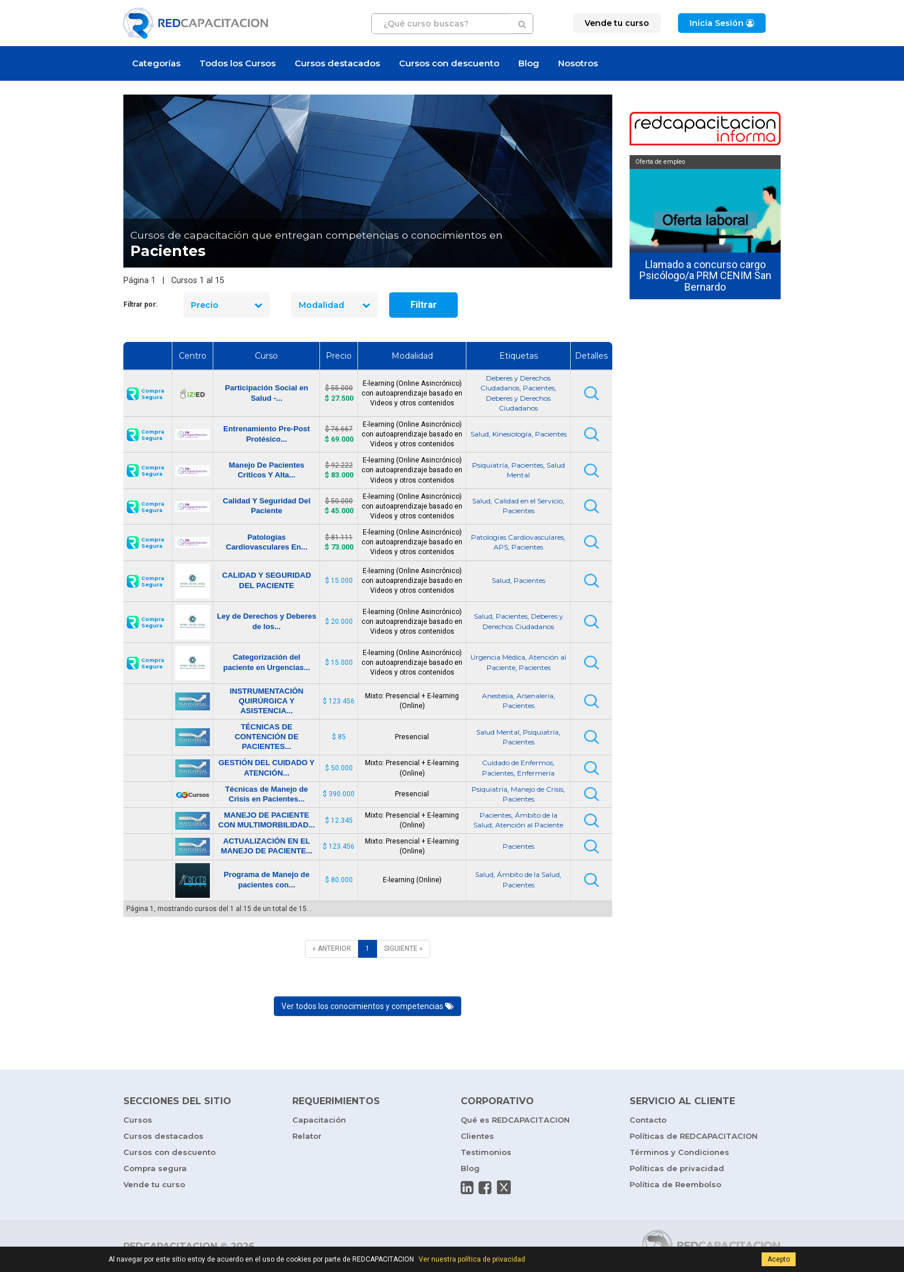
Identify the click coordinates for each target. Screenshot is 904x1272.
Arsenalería (535, 695)
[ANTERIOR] (332, 949)
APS (501, 547)
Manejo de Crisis (537, 789)
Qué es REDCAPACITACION (515, 1119)
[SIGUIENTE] (403, 949)
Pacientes (539, 387)
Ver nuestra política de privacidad (472, 1259)
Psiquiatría (490, 465)
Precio (226, 305)
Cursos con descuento (449, 63)
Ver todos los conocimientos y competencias (367, 1006)
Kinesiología (512, 434)
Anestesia (497, 695)
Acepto (778, 1259)
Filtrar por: (140, 304)
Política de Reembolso (675, 1184)
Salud (479, 434)
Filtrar (423, 304)
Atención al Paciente (529, 825)
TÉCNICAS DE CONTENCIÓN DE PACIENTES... (267, 736)
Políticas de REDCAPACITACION (694, 1136)
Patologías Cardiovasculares (517, 537)
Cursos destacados (337, 63)
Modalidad (334, 305)
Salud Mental (497, 732)
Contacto (648, 1119)
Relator (307, 1136)
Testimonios (486, 1152)
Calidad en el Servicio (528, 500)
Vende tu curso (154, 1184)
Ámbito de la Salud (528, 874)
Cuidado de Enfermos (517, 762)
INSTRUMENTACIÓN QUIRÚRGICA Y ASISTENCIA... (266, 701)
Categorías (156, 63)
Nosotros (578, 63)
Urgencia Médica (497, 657)
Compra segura (155, 1168)
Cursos (137, 1119)
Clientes (477, 1136)
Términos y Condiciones (679, 1152)
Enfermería (536, 773)
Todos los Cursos (237, 63)
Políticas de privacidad (677, 1168)
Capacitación (319, 1119)
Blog (528, 63)
